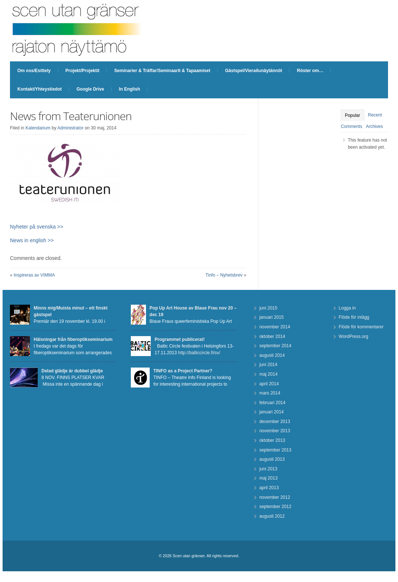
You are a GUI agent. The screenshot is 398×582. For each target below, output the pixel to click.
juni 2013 (268, 468)
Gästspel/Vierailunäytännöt (253, 70)
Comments (351, 126)
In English (129, 89)
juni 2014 (268, 364)
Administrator (70, 128)
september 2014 (275, 345)
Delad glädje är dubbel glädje (72, 370)
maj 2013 (268, 478)
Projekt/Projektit (82, 70)
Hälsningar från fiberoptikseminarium (73, 339)
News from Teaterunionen (71, 115)
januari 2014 (271, 411)
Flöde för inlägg (354, 317)
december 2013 (274, 421)
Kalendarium (37, 128)
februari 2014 (272, 402)
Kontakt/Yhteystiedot (39, 89)
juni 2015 (268, 308)
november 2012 (274, 497)
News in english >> (32, 240)
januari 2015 (271, 317)
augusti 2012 (272, 516)
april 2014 (269, 383)
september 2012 (275, 506)
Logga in (347, 308)
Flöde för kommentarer (361, 326)
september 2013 (275, 450)
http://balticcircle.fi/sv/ (199, 352)
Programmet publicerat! (179, 339)
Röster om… (310, 70)
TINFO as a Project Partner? (182, 370)
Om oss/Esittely (34, 70)
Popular (352, 115)
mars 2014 (269, 393)
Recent (375, 115)
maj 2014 (268, 374)
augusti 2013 (272, 459)
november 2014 (274, 326)
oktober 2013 (272, 440)
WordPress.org (353, 336)
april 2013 (269, 487)
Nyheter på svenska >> (36, 227)
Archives (374, 126)
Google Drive (90, 89)
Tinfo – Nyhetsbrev (223, 275)
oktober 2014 (272, 336)
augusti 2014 (272, 355)
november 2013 (274, 430)
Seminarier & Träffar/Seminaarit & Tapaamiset (162, 70)
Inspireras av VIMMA (34, 275)
